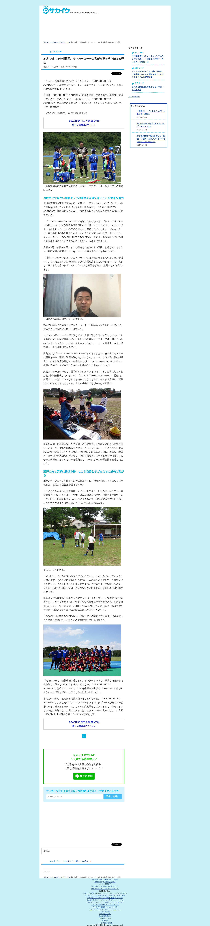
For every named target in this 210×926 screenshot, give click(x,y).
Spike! (105, 900)
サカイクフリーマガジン (105, 898)
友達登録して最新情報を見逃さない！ (105, 886)
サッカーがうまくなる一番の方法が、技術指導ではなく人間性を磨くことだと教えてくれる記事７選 (148, 74)
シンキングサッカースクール (105, 902)
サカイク (46, 42)
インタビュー (63, 42)
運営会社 (105, 921)
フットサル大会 (105, 905)
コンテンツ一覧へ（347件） (76, 861)
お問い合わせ (105, 911)
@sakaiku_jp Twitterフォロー (105, 882)
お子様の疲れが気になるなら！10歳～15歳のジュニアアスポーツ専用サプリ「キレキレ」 (151, 139)
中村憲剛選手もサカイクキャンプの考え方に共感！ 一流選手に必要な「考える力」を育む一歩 (148, 59)
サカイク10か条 (105, 914)
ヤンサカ (105, 909)
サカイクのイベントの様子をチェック (105, 889)
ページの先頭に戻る (105, 923)
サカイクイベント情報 (105, 895)
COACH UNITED (105, 893)
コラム (54, 42)
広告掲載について (105, 918)
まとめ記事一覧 (134, 97)
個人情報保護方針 (105, 916)
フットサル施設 (105, 907)
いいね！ (105, 884)
